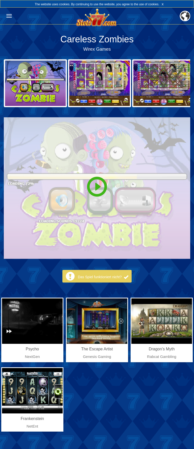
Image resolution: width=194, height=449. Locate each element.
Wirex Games (97, 49)
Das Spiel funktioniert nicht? (103, 277)
